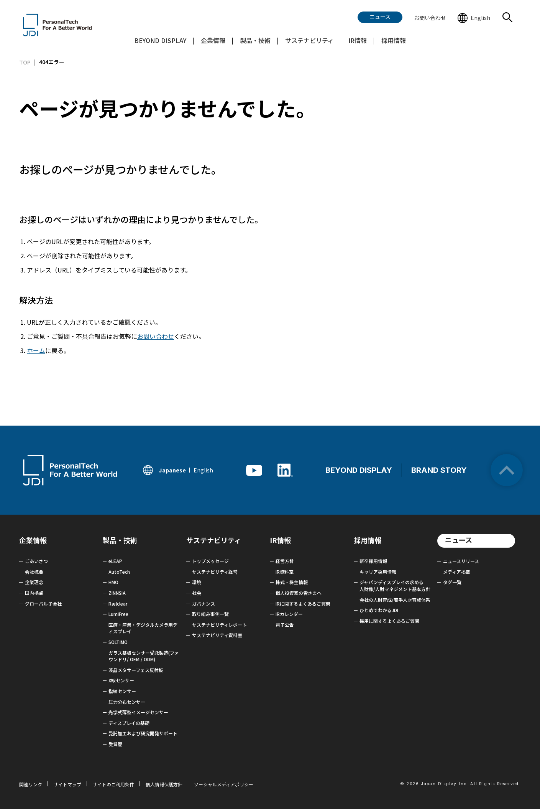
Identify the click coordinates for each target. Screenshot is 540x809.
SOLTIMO (118, 642)
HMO (113, 582)
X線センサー (121, 680)
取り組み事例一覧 (210, 614)
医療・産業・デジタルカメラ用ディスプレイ (142, 628)
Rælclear (118, 603)
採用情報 (367, 540)
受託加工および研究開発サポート (142, 733)
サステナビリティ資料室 (217, 635)
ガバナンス (203, 603)
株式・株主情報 (292, 582)
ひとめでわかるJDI (378, 610)
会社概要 (34, 571)
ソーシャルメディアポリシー (223, 784)
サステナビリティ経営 (215, 571)
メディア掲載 (456, 571)
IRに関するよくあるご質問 (303, 603)
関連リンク (30, 784)
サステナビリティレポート (219, 624)
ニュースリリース (461, 561)
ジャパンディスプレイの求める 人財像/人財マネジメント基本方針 (394, 585)
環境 (196, 582)
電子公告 (285, 624)
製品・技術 (120, 540)
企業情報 (33, 540)
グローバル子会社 (43, 603)
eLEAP (115, 561)
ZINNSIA (117, 592)
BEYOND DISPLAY (358, 470)
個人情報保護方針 (164, 784)
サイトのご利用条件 (113, 784)
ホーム (36, 350)
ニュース (458, 540)
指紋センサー (122, 691)
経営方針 (285, 561)
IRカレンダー (289, 614)
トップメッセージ (210, 561)
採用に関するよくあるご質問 (389, 620)
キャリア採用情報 (377, 571)
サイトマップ (67, 784)
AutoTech (119, 571)
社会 (196, 592)
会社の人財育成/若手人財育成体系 (394, 599)
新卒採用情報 (373, 561)
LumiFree (118, 614)
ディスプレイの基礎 (128, 723)
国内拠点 (34, 592)
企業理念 (34, 582)
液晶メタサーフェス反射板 (135, 670)
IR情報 (280, 540)
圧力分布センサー (126, 701)
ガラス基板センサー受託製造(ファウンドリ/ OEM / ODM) (143, 656)
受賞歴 (115, 744)
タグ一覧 (452, 582)
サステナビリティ (213, 540)
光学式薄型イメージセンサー (138, 712)
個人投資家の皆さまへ (299, 592)
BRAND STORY (439, 470)
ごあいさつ (36, 561)
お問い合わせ (155, 336)
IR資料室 (285, 571)
